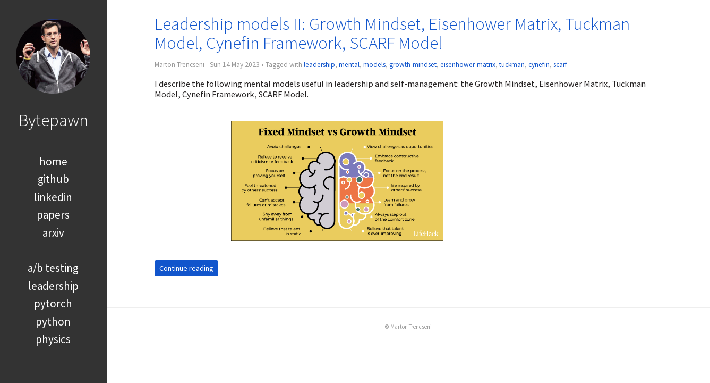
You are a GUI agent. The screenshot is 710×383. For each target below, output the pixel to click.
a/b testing (53, 268)
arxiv (53, 233)
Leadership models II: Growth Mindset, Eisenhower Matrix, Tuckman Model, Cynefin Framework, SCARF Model (392, 33)
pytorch (53, 303)
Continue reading (186, 268)
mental (349, 64)
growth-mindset (413, 64)
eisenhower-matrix (467, 64)
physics (53, 339)
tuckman (512, 64)
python (53, 321)
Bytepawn (53, 120)
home (53, 161)
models (374, 64)
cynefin (539, 64)
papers (53, 214)
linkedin (53, 197)
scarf (560, 64)
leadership (53, 286)
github (53, 179)
